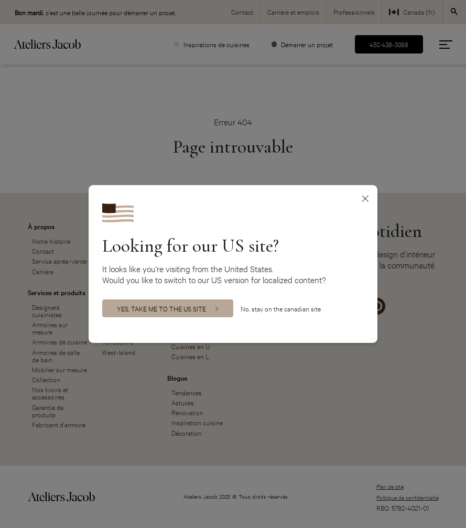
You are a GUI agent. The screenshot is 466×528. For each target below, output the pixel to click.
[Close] (366, 197)
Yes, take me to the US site (161, 308)
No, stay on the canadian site (281, 308)
